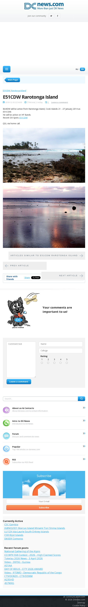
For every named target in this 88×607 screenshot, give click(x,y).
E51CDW (6, 90)
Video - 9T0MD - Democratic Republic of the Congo (33, 572)
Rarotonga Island (18, 90)
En (82, 69)
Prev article (19, 265)
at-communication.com (74, 596)
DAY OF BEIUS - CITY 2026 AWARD (23, 569)
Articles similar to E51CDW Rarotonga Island (44, 255)
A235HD (9, 579)
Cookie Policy (79, 605)
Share (27, 277)
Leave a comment (59, 102)
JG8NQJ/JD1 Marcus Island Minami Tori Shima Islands (34, 528)
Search (81, 398)
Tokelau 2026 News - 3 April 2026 (23, 558)
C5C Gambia (11, 524)
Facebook (57, 16)
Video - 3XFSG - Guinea (17, 562)
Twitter (51, 16)
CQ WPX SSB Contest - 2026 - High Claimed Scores (32, 555)
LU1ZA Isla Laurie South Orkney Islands (26, 531)
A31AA (8, 565)
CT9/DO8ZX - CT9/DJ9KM (18, 576)
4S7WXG (9, 583)
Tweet (34, 277)
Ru (76, 69)
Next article (68, 275)
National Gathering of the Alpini (22, 551)
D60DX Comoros (13, 538)
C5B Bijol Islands (13, 535)
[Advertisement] (44, 43)
